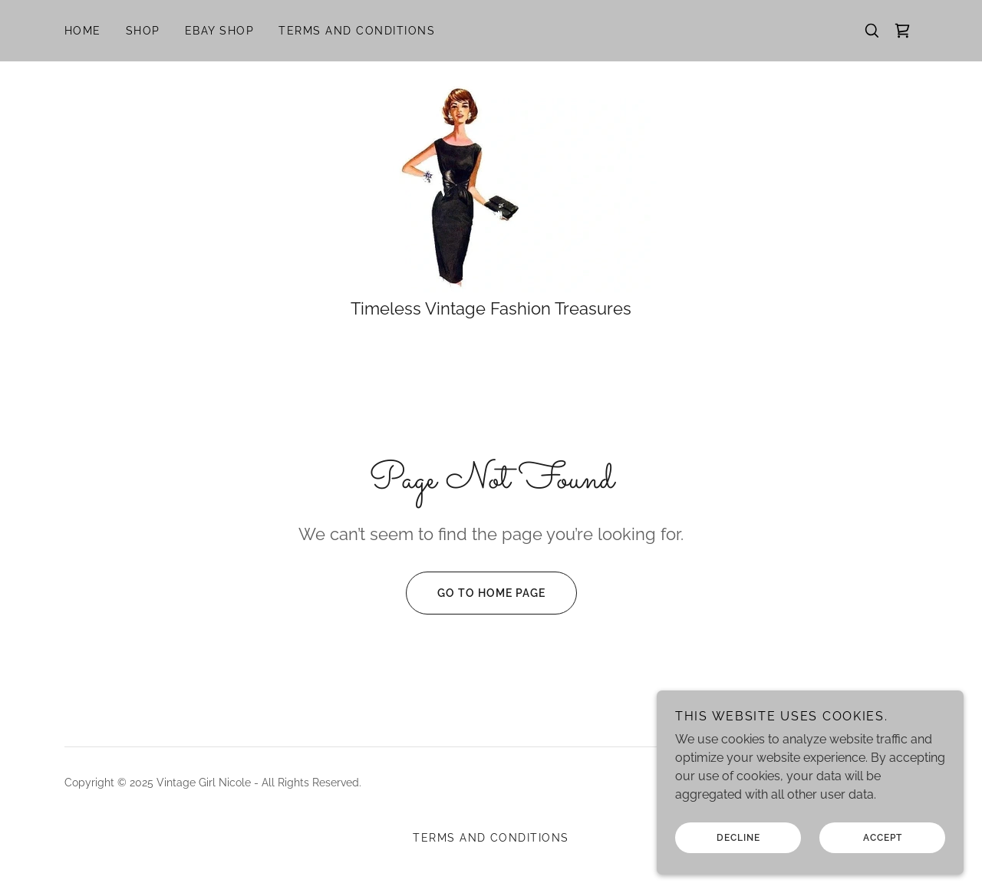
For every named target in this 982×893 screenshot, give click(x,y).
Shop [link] (143, 31)
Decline (738, 869)
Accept (882, 869)
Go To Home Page (475, 593)
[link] (902, 30)
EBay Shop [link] (219, 31)
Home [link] (82, 31)
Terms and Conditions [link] (356, 31)
